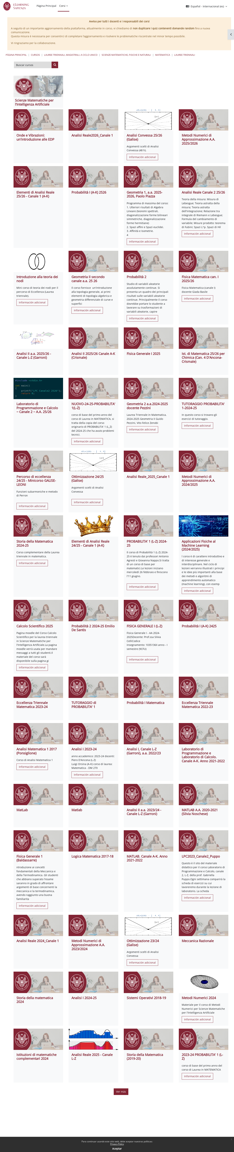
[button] (206, 6)
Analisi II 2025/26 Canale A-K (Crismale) (93, 355)
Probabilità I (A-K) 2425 (199, 626)
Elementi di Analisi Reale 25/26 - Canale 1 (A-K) (35, 194)
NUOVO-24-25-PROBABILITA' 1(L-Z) (93, 406)
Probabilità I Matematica (145, 702)
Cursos (35, 54)
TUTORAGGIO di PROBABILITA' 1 (83, 704)
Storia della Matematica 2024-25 (34, 543)
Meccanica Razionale (198, 941)
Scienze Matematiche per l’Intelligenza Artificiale (34, 102)
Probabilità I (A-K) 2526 (88, 192)
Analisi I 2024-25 (84, 998)
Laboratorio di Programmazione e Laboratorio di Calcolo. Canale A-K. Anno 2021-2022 (203, 755)
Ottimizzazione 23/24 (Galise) (143, 943)
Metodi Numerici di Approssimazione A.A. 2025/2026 (198, 139)
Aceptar (117, 1148)
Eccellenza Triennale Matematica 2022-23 (197, 704)
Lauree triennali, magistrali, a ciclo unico (70, 54)
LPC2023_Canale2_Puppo (201, 856)
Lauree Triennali (184, 54)
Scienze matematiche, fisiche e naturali (126, 54)
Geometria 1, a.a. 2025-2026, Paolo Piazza (144, 194)
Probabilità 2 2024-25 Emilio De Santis (93, 628)
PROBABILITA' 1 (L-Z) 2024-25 (147, 543)
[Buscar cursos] (33, 65)
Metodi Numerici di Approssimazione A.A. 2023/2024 (88, 945)
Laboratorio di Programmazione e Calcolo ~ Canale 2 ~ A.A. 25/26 (37, 408)
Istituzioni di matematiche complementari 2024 (36, 1056)
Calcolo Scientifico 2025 (34, 626)
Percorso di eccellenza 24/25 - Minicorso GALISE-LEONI (36, 480)
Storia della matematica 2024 (34, 1000)
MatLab (22, 810)
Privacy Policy (117, 1144)
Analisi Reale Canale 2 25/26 (203, 192)
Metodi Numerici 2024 (199, 998)
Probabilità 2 (136, 277)
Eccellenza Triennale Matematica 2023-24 (32, 704)
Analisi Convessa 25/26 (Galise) (144, 137)
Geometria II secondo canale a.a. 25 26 (88, 279)
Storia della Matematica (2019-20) (145, 1056)
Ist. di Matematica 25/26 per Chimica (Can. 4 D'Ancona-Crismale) (203, 357)
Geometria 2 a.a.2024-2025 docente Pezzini (147, 406)
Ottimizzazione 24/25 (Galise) (87, 478)
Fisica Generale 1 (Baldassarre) (29, 858)
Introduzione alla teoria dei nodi (37, 279)
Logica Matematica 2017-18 (92, 856)
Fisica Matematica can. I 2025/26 (200, 279)
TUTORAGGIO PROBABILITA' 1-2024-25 (203, 406)
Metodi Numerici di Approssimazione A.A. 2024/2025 (198, 480)
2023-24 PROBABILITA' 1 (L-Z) (202, 1056)
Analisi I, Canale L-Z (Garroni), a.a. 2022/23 (144, 751)
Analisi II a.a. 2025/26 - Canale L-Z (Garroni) (33, 355)
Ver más (121, 1091)
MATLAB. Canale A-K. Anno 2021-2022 (147, 858)
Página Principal (16, 54)
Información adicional (142, 157)
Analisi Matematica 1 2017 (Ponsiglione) (36, 751)
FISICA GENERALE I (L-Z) (144, 626)
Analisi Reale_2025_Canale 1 (148, 476)
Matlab (76, 810)
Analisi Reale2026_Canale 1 (92, 135)
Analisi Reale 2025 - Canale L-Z (92, 1056)
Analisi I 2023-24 (84, 749)
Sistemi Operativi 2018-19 (146, 998)
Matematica (162, 54)
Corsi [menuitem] (62, 6)
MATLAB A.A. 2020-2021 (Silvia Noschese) (200, 812)
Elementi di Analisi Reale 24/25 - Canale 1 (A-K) (90, 543)
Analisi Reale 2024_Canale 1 (37, 941)
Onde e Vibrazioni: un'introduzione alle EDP (35, 137)
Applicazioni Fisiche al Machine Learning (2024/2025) (199, 545)
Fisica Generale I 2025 (143, 353)
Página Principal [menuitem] (46, 6)
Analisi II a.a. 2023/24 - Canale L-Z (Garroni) (144, 812)
